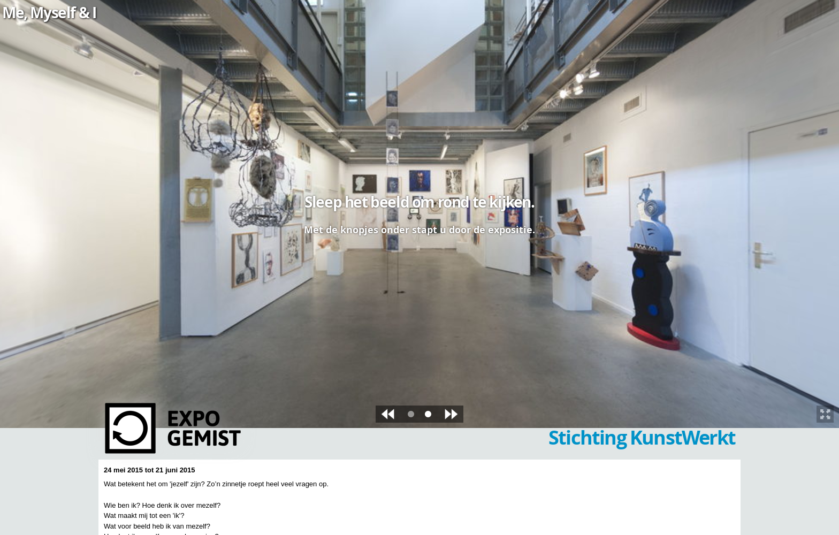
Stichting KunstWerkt (641, 437)
